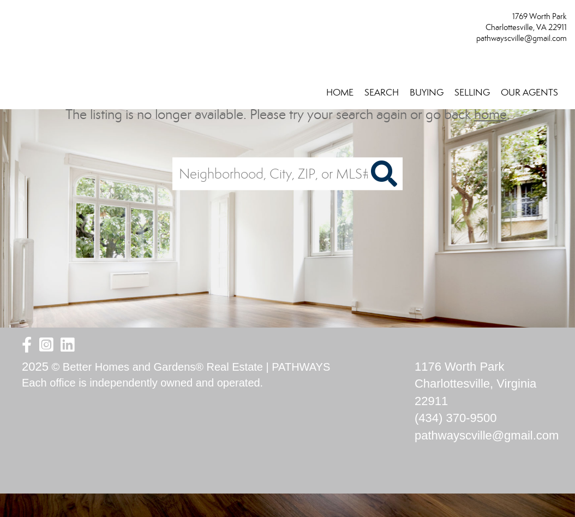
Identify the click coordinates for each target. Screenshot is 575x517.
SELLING (472, 92)
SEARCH (381, 92)
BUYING (427, 92)
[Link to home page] (11, 20)
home (490, 114)
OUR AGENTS (529, 92)
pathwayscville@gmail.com (521, 38)
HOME (340, 92)
